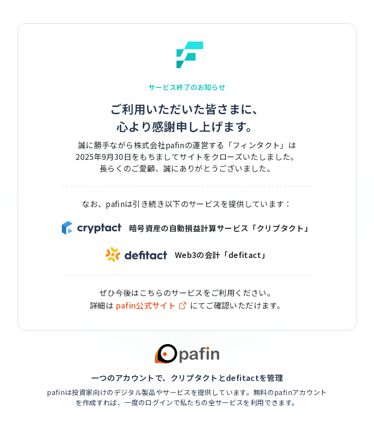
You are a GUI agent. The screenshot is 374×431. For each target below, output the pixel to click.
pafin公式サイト (152, 305)
